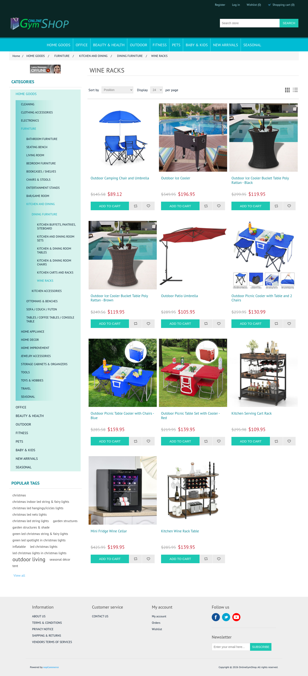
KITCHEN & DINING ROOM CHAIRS (54, 262)
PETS (176, 44)
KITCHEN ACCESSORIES (47, 291)
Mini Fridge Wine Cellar (109, 531)
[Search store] (250, 23)
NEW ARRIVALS (225, 44)
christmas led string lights (30, 521)
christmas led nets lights (29, 514)
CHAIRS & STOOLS (38, 180)
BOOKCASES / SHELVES (41, 171)
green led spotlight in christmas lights (38, 540)
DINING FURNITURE (44, 214)
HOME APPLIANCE (32, 332)
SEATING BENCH (36, 147)
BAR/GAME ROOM (37, 196)
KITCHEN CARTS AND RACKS (55, 272)
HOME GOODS (58, 44)
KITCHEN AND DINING (40, 204)
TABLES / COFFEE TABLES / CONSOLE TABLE (50, 319)
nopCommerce (51, 667)
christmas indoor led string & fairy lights (40, 501)
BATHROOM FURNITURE (41, 139)
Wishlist (157, 629)
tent (15, 566)
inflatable (19, 546)
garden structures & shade (30, 527)
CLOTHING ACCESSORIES (37, 112)
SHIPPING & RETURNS (46, 635)
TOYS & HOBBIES (32, 380)
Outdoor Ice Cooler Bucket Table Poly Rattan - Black (260, 180)
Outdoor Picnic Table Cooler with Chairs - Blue (122, 415)
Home (16, 56)
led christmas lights (43, 546)
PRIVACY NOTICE (42, 629)
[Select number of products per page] (156, 89)
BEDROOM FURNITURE (41, 163)
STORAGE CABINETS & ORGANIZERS (44, 364)
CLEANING (27, 104)
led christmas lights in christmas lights (39, 553)
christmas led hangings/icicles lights (37, 508)
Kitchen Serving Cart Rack (251, 413)
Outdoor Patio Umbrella (179, 296)
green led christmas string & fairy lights (40, 534)
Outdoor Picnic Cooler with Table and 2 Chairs (261, 298)
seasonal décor (60, 559)
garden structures (65, 521)
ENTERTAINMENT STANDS (43, 188)
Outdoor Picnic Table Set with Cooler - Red (190, 415)
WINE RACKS (45, 281)
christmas (19, 495)
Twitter (226, 617)
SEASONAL (252, 44)
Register (220, 5)
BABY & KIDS (197, 44)
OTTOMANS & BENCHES (42, 301)
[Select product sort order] (117, 89)
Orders (156, 623)
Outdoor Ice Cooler (175, 178)
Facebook (216, 617)
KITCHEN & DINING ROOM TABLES (54, 250)
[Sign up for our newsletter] (231, 647)
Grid (287, 89)
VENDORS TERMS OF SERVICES (52, 642)
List (295, 89)
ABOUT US (39, 616)
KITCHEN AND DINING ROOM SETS (55, 238)
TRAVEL (26, 388)
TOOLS (25, 372)
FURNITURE (28, 129)
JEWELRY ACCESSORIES (36, 356)
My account (159, 616)
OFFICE (82, 44)
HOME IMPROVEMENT (35, 348)
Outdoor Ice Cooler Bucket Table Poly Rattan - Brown (119, 298)
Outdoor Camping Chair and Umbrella (120, 178)
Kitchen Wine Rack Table (180, 531)
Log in (236, 5)
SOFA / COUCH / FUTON (41, 309)
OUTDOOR (138, 44)
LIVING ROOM (35, 155)
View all (19, 575)
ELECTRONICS (30, 120)
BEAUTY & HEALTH (109, 44)
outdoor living (28, 559)
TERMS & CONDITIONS (47, 623)
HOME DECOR (30, 340)
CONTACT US (100, 616)
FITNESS (160, 44)
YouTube (236, 617)
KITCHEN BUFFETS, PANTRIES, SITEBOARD (56, 226)
